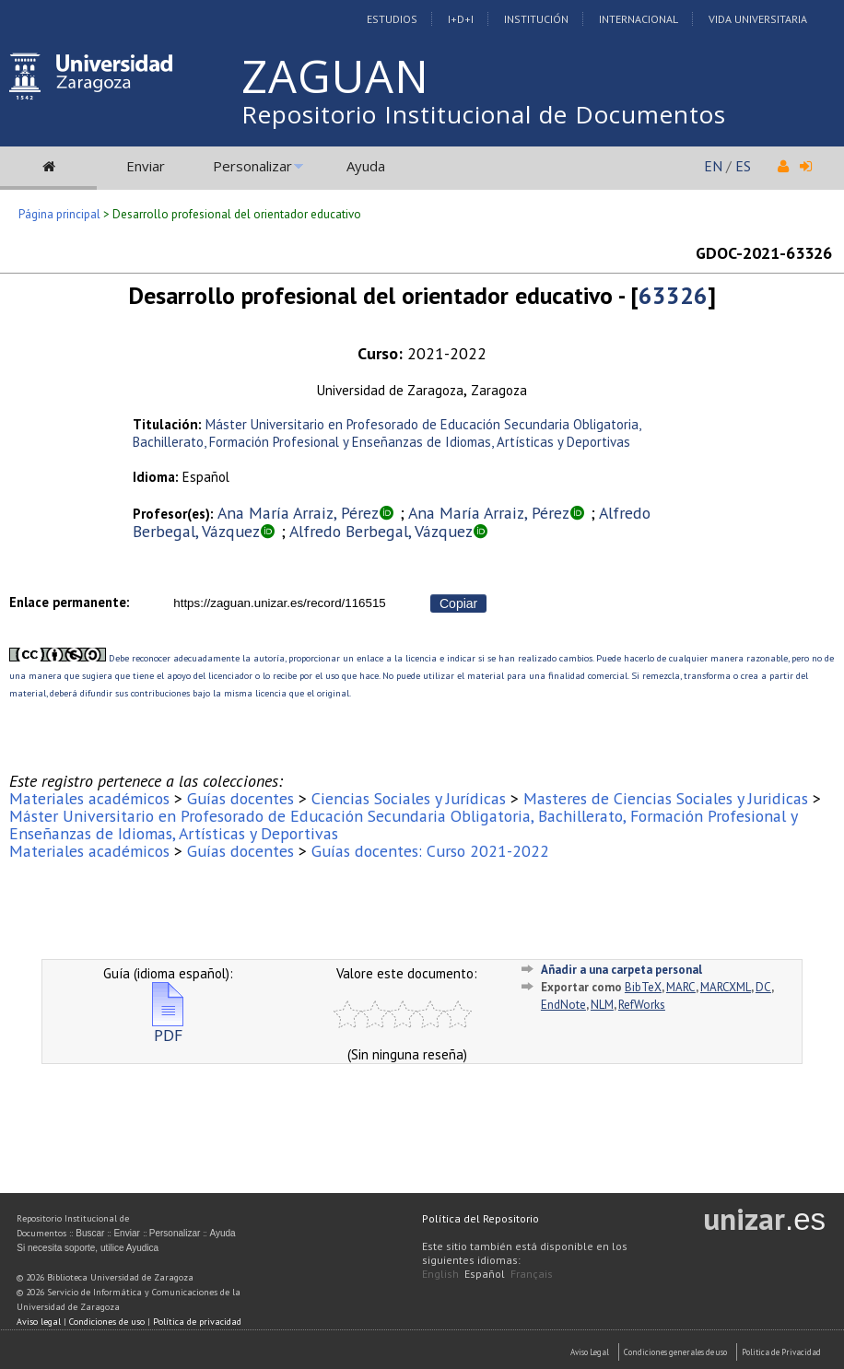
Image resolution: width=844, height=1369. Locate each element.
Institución (536, 19)
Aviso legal (39, 1322)
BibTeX (643, 987)
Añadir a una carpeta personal (621, 969)
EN (713, 166)
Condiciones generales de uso (675, 1352)
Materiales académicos (89, 798)
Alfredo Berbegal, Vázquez (381, 531)
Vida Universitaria (758, 19)
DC (763, 987)
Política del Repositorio (480, 1218)
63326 (673, 295)
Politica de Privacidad (781, 1352)
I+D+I (461, 19)
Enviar (145, 166)
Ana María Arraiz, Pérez (298, 512)
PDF (167, 1028)
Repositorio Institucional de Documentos (483, 114)
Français (531, 1274)
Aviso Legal (589, 1352)
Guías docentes (240, 798)
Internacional (638, 19)
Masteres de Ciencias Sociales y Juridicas (665, 798)
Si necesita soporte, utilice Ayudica (87, 1248)
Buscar (90, 1233)
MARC (681, 987)
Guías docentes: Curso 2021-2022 (430, 850)
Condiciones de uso (107, 1322)
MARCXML (725, 987)
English (440, 1274)
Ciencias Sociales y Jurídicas (408, 798)
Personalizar (252, 166)
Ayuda (365, 166)
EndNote (563, 1004)
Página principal (59, 214)
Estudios (392, 19)
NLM (602, 1004)
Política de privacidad (197, 1322)
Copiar (458, 603)
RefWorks (641, 1004)
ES (743, 166)
